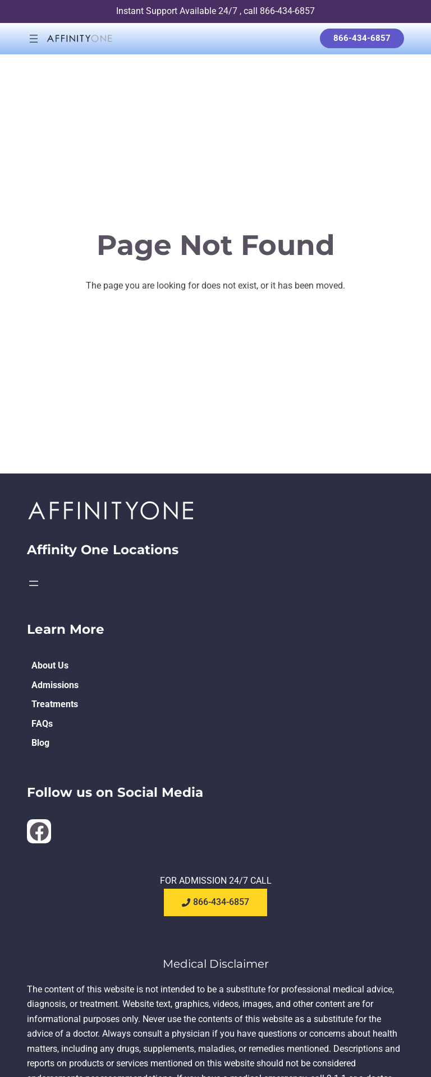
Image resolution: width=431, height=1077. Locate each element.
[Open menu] (33, 38)
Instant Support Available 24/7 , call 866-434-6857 (215, 11)
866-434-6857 (362, 38)
